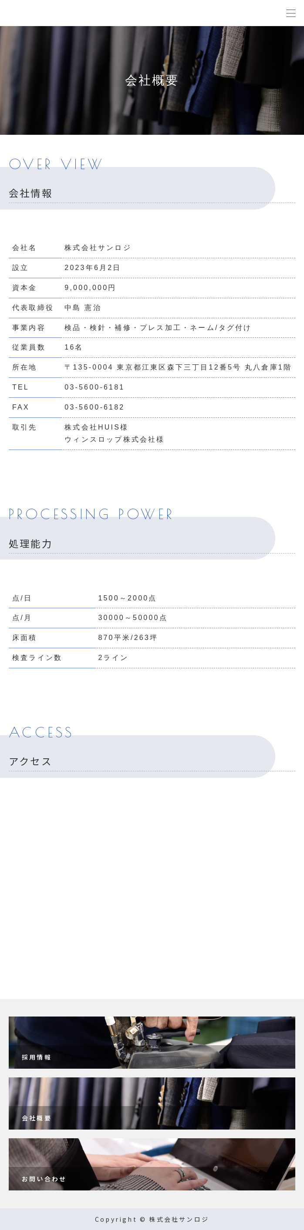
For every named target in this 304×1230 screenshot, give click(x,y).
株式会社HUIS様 (96, 427)
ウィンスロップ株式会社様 (114, 439)
